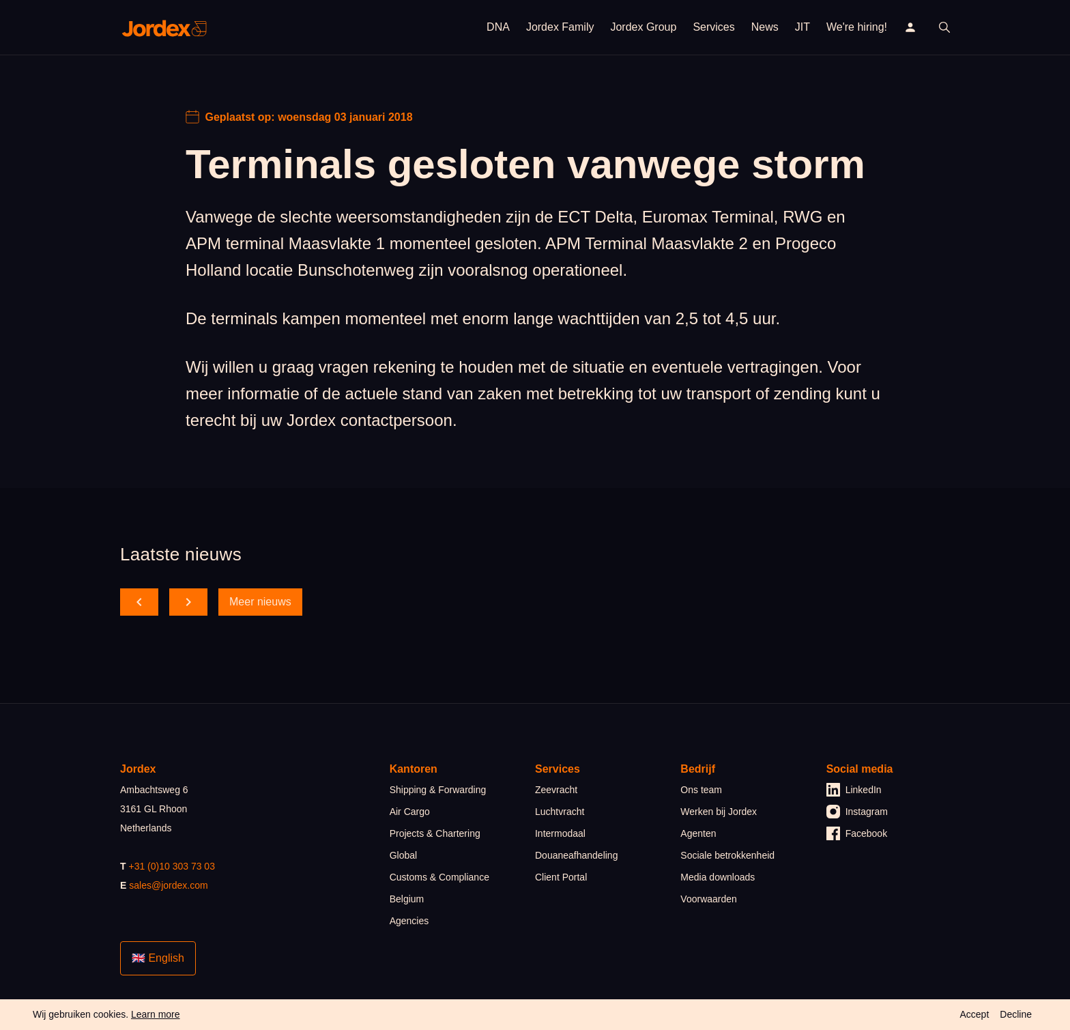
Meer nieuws (260, 601)
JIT (802, 27)
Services (713, 27)
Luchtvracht (559, 811)
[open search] (944, 27)
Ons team (701, 789)
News (765, 27)
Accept (974, 1014)
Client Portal (561, 877)
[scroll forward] (188, 602)
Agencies (409, 920)
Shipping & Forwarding (438, 789)
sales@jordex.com (168, 885)
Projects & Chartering (435, 833)
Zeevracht (556, 789)
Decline (1016, 1014)
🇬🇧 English (158, 958)
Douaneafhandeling (576, 855)
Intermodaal (560, 833)
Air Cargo (410, 811)
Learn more (155, 1014)
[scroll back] (139, 602)
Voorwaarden (708, 898)
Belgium (407, 898)
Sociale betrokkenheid (727, 855)
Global (403, 855)
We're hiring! (856, 27)
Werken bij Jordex (718, 811)
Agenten (698, 833)
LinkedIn (854, 790)
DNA (498, 27)
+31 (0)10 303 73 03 (171, 866)
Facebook (856, 833)
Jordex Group (643, 27)
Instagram (857, 811)
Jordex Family (560, 27)
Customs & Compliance (439, 877)
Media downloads (717, 877)
